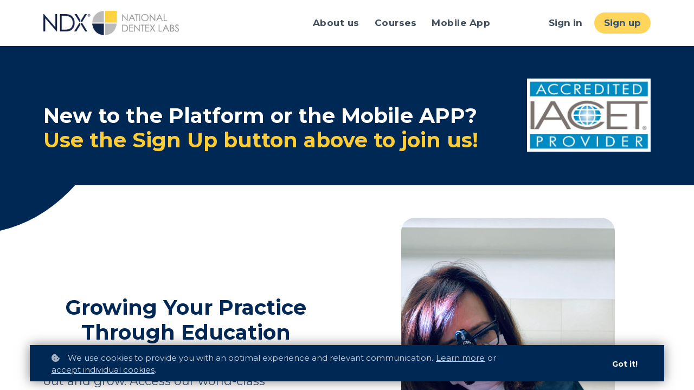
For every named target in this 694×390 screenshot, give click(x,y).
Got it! (625, 364)
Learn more (460, 358)
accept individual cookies (103, 370)
